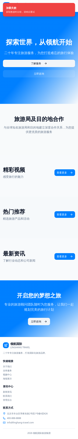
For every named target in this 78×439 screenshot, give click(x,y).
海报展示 (7, 378)
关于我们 (7, 366)
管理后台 (7, 399)
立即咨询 (39, 73)
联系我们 (7, 395)
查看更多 (65, 172)
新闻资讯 (7, 391)
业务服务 (7, 370)
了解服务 (39, 63)
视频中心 (7, 374)
